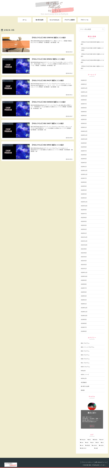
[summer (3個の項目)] (94, 445)
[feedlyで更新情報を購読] (91, 426)
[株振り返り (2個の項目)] (86, 448)
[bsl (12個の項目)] (102, 442)
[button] (103, 29)
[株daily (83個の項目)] (95, 439)
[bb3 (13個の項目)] (97, 442)
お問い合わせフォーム (100, 462)
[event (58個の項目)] (102, 439)
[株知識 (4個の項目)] (88, 445)
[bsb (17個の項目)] (92, 442)
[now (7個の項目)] (81, 445)
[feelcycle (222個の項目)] (83, 439)
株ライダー (92, 413)
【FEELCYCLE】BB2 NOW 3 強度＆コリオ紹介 (92, 55)
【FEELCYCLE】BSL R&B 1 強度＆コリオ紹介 (92, 67)
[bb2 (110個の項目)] (89, 439)
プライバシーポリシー (87, 462)
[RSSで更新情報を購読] (93, 426)
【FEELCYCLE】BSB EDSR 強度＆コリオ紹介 (92, 43)
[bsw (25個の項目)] (81, 442)
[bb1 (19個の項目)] (87, 442)
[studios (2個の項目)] (101, 445)
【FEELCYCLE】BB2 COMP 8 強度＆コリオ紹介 (92, 49)
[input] (92, 29)
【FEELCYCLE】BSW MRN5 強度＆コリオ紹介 (92, 61)
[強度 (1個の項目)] (99, 448)
